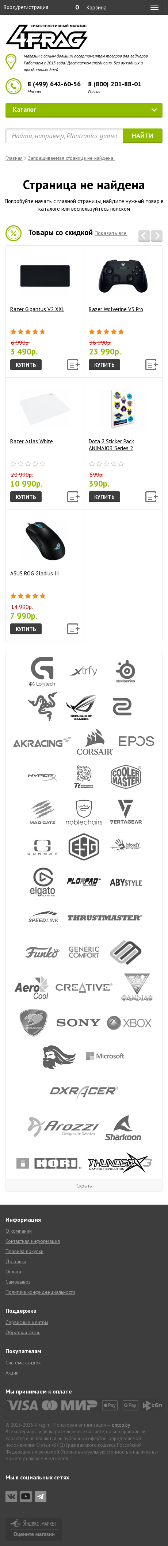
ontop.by (121, 1425)
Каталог (85, 109)
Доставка (15, 1261)
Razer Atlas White (40, 414)
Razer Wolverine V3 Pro (119, 282)
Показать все (111, 233)
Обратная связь (22, 1332)
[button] (144, 236)
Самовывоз (18, 1282)
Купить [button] (26, 364)
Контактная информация (32, 1241)
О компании (18, 1231)
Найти (142, 135)
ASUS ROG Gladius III (40, 546)
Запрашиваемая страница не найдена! (71, 158)
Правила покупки (24, 1251)
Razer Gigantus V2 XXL (40, 282)
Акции (12, 1372)
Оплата (13, 1271)
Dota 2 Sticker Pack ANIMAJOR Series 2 (119, 417)
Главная (14, 158)
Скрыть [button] (84, 1185)
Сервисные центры (26, 1322)
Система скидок (23, 1362)
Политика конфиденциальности (40, 1292)
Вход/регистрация (26, 7)
